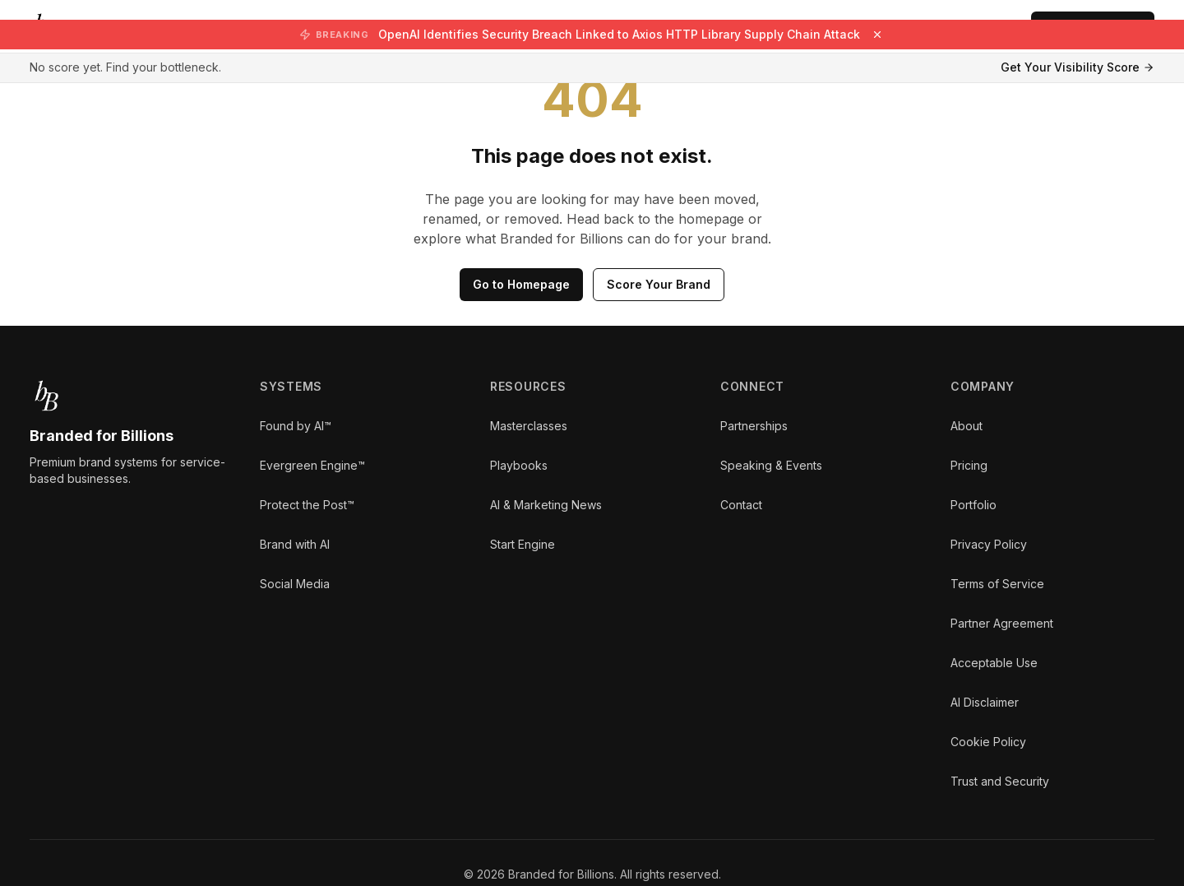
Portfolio (973, 505)
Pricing (968, 465)
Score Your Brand (658, 284)
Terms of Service (997, 584)
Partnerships (754, 426)
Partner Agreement (1001, 623)
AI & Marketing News (546, 505)
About (966, 426)
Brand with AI (295, 544)
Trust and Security (999, 781)
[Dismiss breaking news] (877, 34)
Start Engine (522, 544)
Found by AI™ (295, 426)
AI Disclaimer (984, 702)
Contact (741, 505)
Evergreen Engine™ (312, 465)
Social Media (295, 584)
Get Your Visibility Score (1077, 67)
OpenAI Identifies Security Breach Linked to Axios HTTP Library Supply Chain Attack (619, 34)
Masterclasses (528, 426)
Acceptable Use (994, 663)
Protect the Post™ (307, 505)
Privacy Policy (988, 544)
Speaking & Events (771, 465)
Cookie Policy (988, 742)
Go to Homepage (521, 284)
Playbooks (519, 465)
